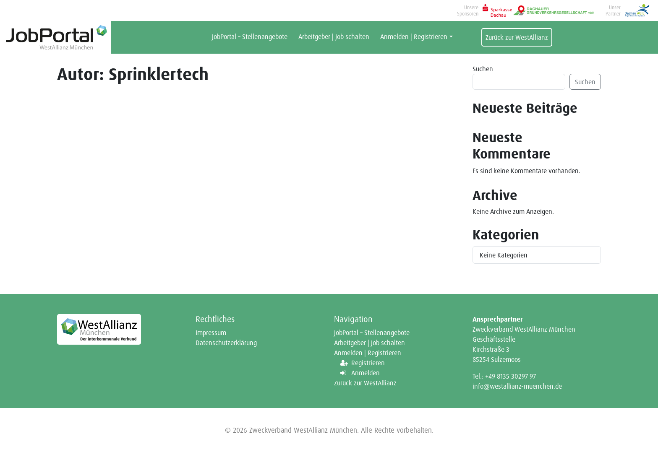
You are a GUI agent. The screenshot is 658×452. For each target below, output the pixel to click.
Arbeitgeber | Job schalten (333, 36)
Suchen (483, 69)
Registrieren (368, 362)
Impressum (211, 332)
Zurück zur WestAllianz (517, 37)
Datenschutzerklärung (226, 342)
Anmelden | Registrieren (413, 36)
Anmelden (365, 373)
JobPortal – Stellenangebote (249, 36)
